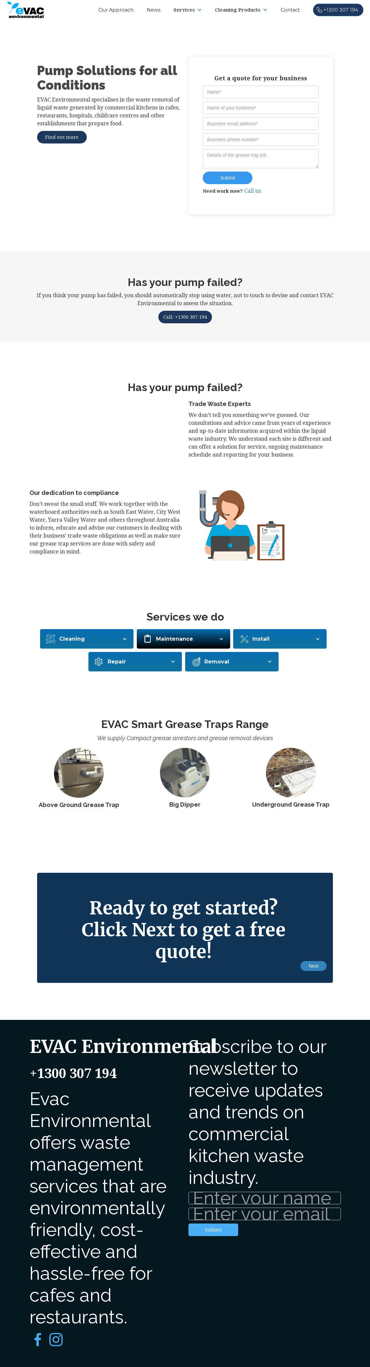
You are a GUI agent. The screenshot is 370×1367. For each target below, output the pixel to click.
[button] (187, 10)
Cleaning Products (237, 10)
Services (184, 10)
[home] (25, 9)
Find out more (62, 137)
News (153, 10)
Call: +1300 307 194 (185, 317)
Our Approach (115, 10)
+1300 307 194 (73, 1073)
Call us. (253, 191)
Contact (290, 10)
